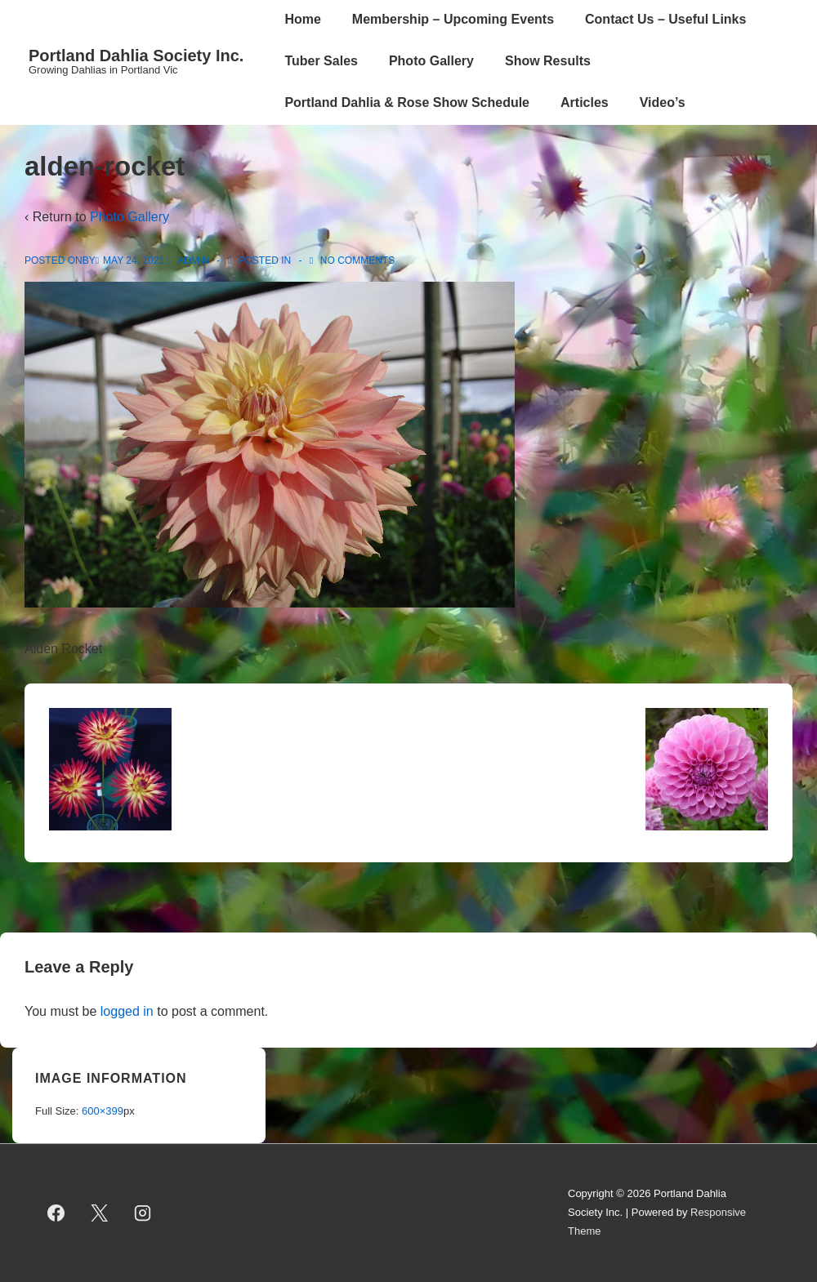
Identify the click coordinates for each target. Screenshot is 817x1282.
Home (302, 19)
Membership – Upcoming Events (453, 19)
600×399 (102, 1111)
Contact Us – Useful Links (665, 19)
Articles (584, 102)
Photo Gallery (431, 61)
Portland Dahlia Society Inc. (136, 56)
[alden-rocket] (133, 260)
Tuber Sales (321, 61)
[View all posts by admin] (189, 260)
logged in (127, 1011)
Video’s (662, 102)
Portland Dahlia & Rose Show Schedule (406, 102)
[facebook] (56, 1213)
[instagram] (142, 1213)
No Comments (357, 260)
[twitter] (99, 1213)
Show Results (548, 61)
